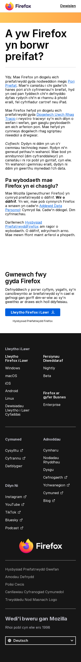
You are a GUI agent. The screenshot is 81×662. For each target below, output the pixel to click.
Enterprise (51, 404)
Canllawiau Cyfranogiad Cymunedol (34, 592)
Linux (9, 398)
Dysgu (48, 469)
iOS (8, 383)
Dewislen (68, 6)
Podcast (12, 528)
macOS (11, 376)
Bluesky (11, 520)
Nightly (49, 368)
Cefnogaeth (53, 477)
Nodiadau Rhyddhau (51, 460)
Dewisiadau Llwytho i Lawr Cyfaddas (17, 410)
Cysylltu (12, 450)
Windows (12, 368)
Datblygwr (13, 466)
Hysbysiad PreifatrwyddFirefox (23, 224)
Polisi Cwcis (14, 584)
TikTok (10, 512)
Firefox (40, 546)
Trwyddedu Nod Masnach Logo (31, 599)
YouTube (12, 504)
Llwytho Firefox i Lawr (33, 312)
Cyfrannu (13, 458)
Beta (47, 376)
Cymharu (50, 450)
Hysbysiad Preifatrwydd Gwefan (32, 569)
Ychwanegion (54, 485)
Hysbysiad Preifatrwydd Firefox (33, 321)
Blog (47, 500)
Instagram (13, 497)
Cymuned (51, 493)
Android (11, 391)
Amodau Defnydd (19, 577)
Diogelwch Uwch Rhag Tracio (39, 116)
